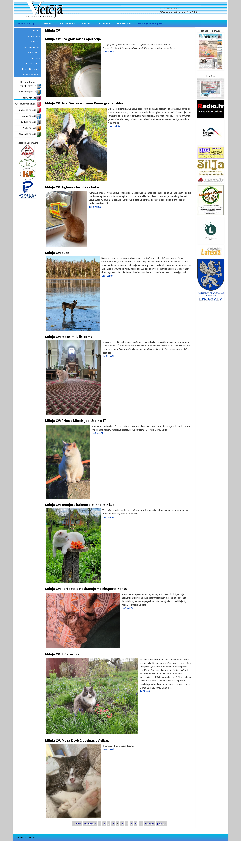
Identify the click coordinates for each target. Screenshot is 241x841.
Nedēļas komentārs (30, 74)
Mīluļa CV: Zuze (57, 253)
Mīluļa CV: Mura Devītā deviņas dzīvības (77, 741)
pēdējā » (161, 823)
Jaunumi (36, 30)
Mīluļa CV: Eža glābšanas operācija (73, 39)
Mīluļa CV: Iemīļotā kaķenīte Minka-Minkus (79, 505)
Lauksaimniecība (32, 47)
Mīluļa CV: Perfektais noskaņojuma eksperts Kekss (86, 589)
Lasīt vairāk (109, 51)
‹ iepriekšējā (90, 823)
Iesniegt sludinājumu (150, 23)
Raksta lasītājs (33, 63)
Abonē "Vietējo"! (27, 23)
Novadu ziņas (33, 36)
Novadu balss (67, 23)
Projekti (48, 23)
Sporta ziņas (34, 52)
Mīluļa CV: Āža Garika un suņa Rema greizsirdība (84, 103)
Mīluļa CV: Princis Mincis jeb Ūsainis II (75, 421)
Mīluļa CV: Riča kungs (62, 654)
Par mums (104, 23)
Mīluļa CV (35, 41)
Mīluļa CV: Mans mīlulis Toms (68, 337)
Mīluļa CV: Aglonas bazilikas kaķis (72, 187)
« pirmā (77, 823)
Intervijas (35, 58)
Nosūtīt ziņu (124, 23)
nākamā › (149, 823)
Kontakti (87, 23)
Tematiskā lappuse (31, 69)
